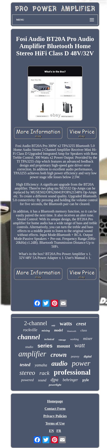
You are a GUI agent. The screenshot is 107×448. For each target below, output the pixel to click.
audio (59, 363)
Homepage (55, 401)
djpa (54, 379)
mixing (46, 330)
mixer (87, 338)
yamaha (41, 365)
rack (44, 373)
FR (58, 431)
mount (63, 346)
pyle (85, 380)
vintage (62, 339)
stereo (27, 372)
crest (81, 323)
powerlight (55, 384)
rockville (30, 330)
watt (79, 345)
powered (27, 380)
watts (66, 323)
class (83, 330)
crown (58, 354)
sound (42, 380)
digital (88, 356)
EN (51, 431)
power (81, 363)
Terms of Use (55, 423)
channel (29, 337)
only (53, 325)
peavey (75, 356)
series (44, 346)
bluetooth (71, 331)
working (74, 339)
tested (25, 364)
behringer (70, 380)
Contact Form (55, 408)
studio (29, 347)
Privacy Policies (55, 416)
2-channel (35, 323)
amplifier (32, 354)
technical (49, 339)
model (58, 330)
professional (72, 372)
